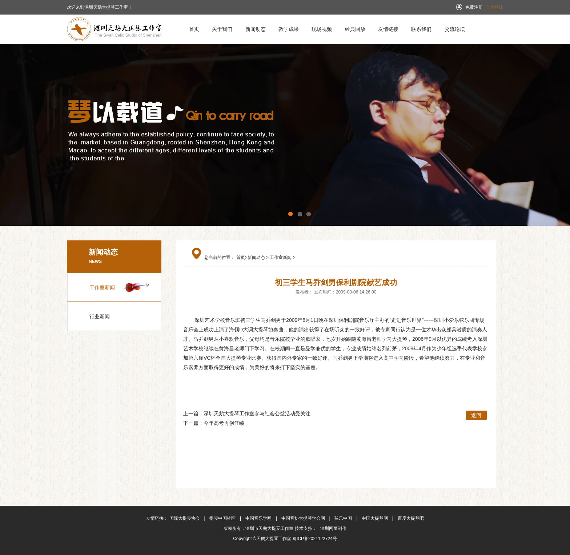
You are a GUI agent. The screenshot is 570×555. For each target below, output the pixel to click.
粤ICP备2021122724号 (314, 538)
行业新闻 (99, 316)
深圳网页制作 (332, 528)
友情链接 (388, 29)
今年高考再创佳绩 (224, 423)
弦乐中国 (343, 518)
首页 (194, 29)
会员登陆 (494, 7)
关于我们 (222, 29)
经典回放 (355, 29)
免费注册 (474, 7)
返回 (476, 415)
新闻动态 (255, 29)
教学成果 (288, 29)
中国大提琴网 (375, 518)
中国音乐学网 (259, 518)
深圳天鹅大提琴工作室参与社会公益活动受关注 (257, 413)
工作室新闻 (102, 287)
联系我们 (421, 29)
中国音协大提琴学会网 (303, 518)
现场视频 (322, 29)
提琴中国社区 (223, 518)
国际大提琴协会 (185, 518)
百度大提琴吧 (411, 518)
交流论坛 (455, 29)
